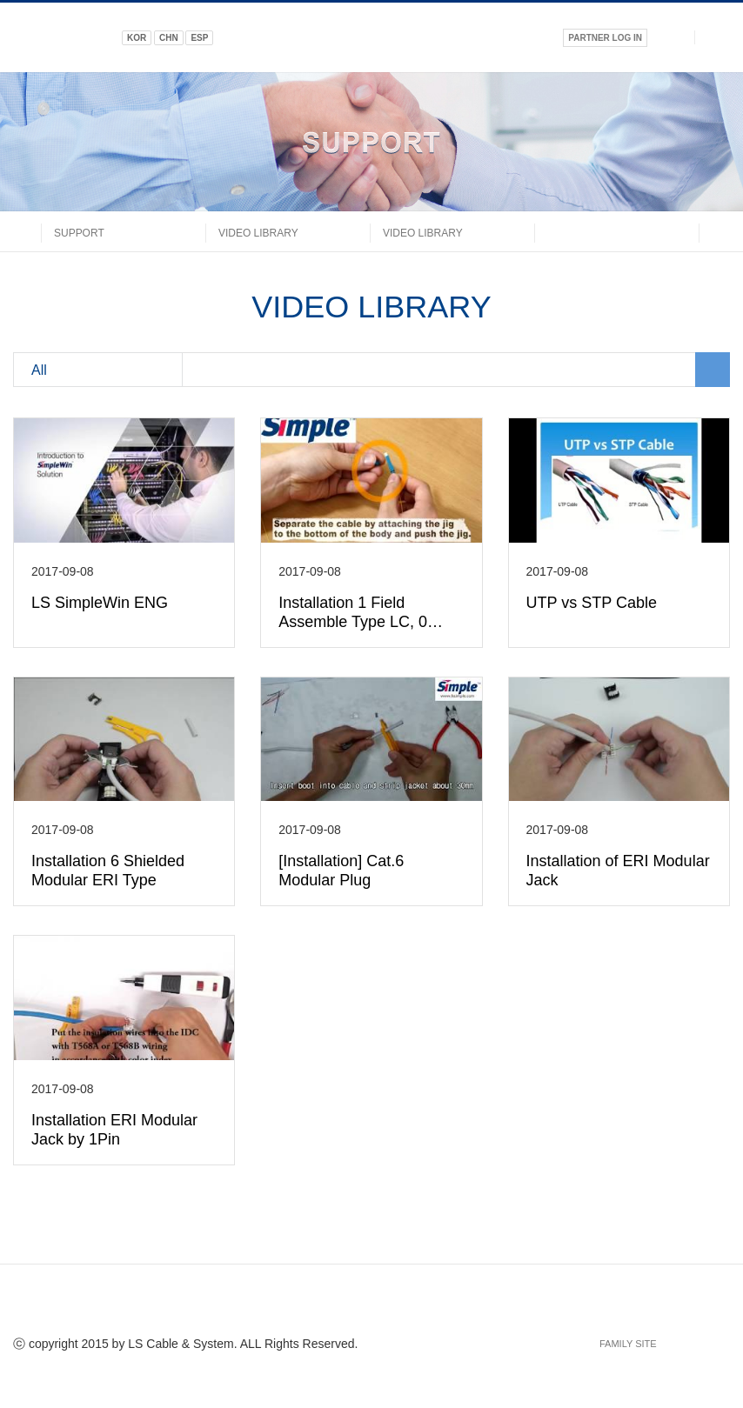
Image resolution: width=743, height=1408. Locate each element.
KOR (136, 38)
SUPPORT (79, 233)
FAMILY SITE (628, 1343)
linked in (371, 1304)
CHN (168, 38)
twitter (340, 1304)
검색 (671, 37)
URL (434, 1304)
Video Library (258, 233)
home (27, 231)
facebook (309, 1304)
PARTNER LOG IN (605, 38)
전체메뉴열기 (719, 37)
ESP (199, 38)
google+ (403, 1304)
